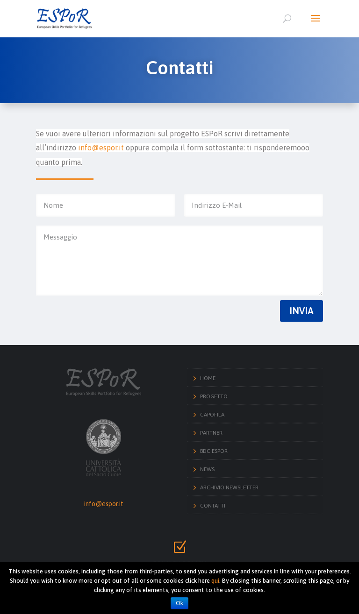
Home (207, 378)
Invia (301, 310)
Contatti (212, 505)
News (207, 469)
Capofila (212, 414)
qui (215, 580)
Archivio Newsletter (229, 487)
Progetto (214, 396)
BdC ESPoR (214, 451)
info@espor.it (103, 504)
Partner (211, 433)
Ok (179, 603)
